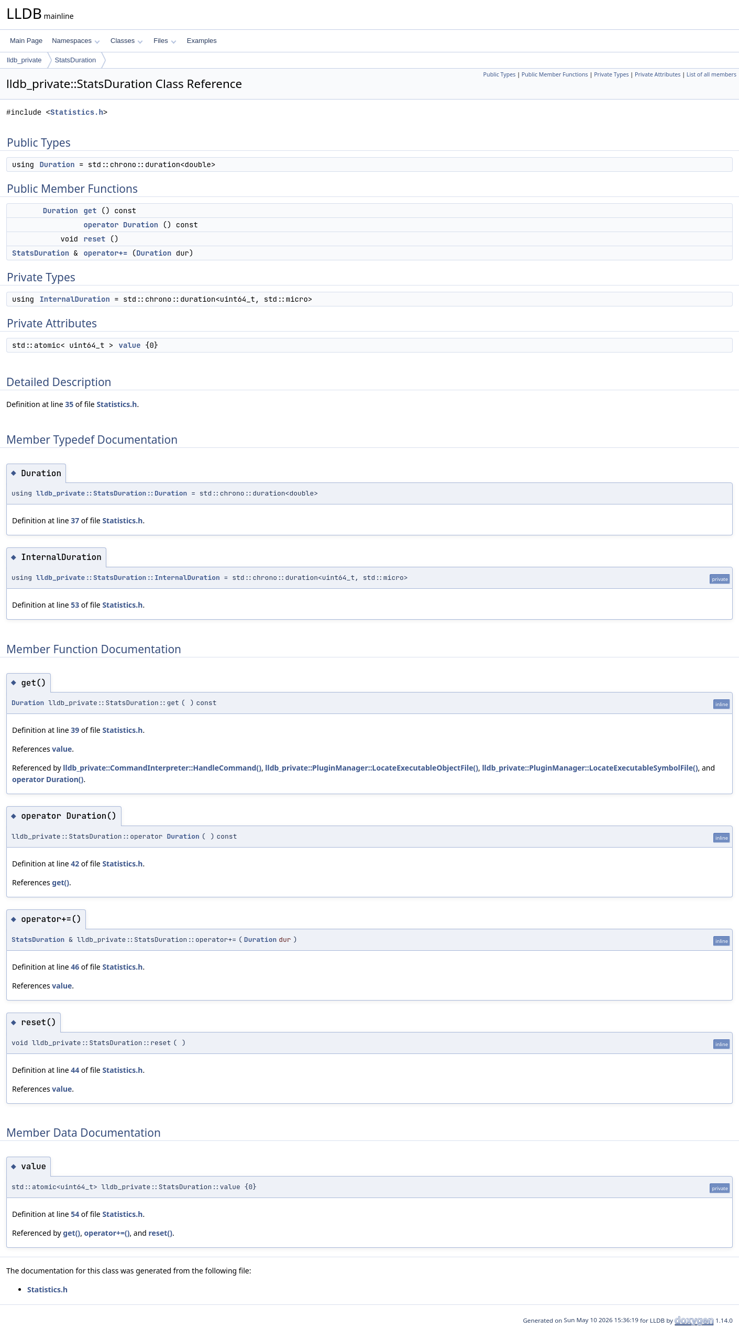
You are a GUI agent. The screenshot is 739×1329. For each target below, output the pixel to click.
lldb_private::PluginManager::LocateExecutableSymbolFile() (590, 768)
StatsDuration (75, 60)
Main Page (26, 41)
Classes (127, 41)
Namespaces (76, 41)
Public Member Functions (555, 74)
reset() (160, 1233)
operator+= (105, 253)
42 (75, 864)
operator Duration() (47, 779)
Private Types (611, 74)
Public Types (499, 74)
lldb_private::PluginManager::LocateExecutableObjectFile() (371, 768)
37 (75, 520)
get (89, 210)
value (130, 345)
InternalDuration (74, 299)
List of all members (711, 74)
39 (75, 730)
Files (164, 41)
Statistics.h (76, 112)
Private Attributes (657, 74)
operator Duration (120, 224)
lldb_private (24, 60)
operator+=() (107, 1233)
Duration (56, 164)
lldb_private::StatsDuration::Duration (111, 493)
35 (69, 404)
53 (75, 605)
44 (75, 1070)
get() (60, 882)
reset (94, 239)
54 (75, 1214)
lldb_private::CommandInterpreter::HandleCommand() (162, 768)
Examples (202, 41)
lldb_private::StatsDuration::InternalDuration (128, 577)
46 (75, 967)
